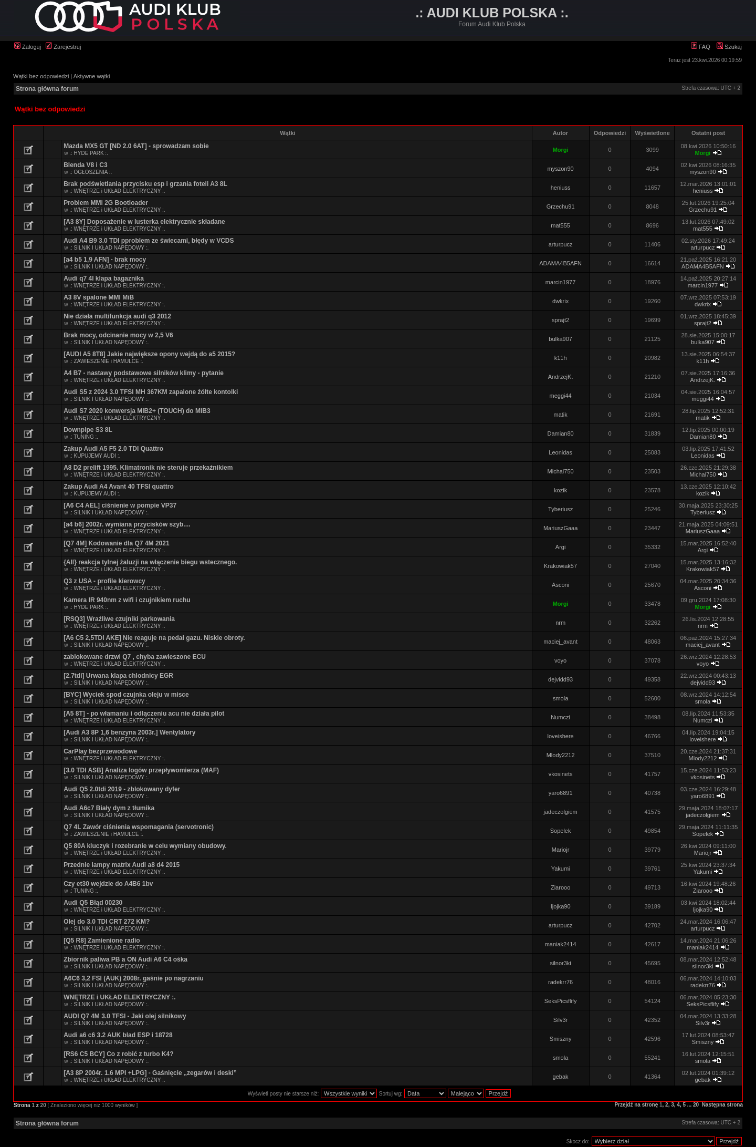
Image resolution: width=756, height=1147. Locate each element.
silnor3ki (560, 963)
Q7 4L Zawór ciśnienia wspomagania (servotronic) (139, 827)
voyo (560, 660)
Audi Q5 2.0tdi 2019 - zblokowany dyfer (122, 789)
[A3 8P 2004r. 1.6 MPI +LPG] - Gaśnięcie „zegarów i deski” (150, 1073)
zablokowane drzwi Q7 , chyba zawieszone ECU (135, 656)
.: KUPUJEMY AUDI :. (94, 456)
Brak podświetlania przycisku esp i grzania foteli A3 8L (145, 184)
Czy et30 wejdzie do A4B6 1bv (108, 883)
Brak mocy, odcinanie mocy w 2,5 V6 (118, 335)
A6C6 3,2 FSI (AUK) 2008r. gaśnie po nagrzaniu (134, 978)
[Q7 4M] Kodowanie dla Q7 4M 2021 (116, 543)
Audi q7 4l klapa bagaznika (104, 278)
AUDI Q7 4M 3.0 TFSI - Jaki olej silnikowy (125, 1016)
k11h (560, 358)
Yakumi (560, 868)
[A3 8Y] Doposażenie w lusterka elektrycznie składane (144, 221)
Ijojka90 (561, 906)
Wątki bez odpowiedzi (41, 76)
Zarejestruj (63, 47)
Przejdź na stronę (636, 1105)
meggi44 (561, 395)
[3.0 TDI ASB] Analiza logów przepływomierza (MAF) (141, 770)
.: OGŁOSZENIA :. (90, 172)
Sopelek (560, 831)
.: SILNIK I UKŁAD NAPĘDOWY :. (109, 248)
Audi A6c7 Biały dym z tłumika (109, 808)
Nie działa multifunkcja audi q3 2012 (117, 316)
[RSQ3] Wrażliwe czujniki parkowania (119, 619)
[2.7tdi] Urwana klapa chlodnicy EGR (118, 675)
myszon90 (561, 169)
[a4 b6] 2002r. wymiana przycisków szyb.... (127, 524)
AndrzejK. (560, 377)
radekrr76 (560, 982)
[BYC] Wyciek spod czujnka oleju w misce (126, 694)
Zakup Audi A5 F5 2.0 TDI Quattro (113, 448)
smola (560, 698)
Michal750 (561, 471)
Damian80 (561, 433)
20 (696, 1105)
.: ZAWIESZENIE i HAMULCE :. (106, 361)
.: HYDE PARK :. (88, 153)
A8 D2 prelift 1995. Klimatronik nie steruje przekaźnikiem (148, 467)
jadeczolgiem (561, 812)
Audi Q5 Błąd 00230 (93, 902)
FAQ (700, 47)
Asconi (560, 585)
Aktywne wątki (92, 76)
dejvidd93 (560, 679)
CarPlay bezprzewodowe (100, 751)
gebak (561, 1076)
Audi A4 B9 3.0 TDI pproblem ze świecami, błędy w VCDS (149, 240)
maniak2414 (560, 944)
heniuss (561, 187)
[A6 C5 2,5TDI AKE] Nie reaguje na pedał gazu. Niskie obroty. (154, 638)
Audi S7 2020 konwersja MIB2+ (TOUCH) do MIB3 (137, 411)
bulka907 (560, 339)
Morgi (561, 150)
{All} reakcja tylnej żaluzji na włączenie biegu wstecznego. (150, 562)
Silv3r (560, 1020)
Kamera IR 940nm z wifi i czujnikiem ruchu (127, 600)
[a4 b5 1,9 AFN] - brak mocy (105, 259)
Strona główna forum (47, 88)
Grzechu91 (561, 206)
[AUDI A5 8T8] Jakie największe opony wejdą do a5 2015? (149, 354)
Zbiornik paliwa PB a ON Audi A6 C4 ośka (125, 959)
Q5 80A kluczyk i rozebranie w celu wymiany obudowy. (145, 846)
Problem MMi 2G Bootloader (106, 202)
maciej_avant (560, 641)
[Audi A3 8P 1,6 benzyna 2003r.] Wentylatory (129, 732)
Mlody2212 (561, 755)
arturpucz (561, 244)
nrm (560, 622)
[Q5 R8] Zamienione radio (102, 940)
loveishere (561, 736)
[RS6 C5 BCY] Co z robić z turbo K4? (118, 1054)
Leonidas (560, 452)
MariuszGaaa (560, 528)
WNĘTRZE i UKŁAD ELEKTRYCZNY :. (119, 997)
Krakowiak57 (560, 566)
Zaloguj (27, 47)
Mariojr (561, 849)
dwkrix (560, 301)
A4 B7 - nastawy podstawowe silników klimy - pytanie (144, 373)
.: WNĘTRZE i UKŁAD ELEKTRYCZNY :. (117, 191)
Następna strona (722, 1105)
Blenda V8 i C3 (85, 165)
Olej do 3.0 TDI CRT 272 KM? (107, 921)
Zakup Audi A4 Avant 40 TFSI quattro (119, 486)
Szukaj (729, 47)
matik (560, 414)
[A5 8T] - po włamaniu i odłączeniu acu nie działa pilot (144, 713)
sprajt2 (560, 320)
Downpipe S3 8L (88, 429)
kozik (560, 490)
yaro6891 (561, 793)
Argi (560, 547)
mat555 (560, 225)
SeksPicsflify (560, 1001)
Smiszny (561, 1039)
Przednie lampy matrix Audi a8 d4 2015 (122, 865)
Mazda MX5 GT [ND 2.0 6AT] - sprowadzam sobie (136, 146)
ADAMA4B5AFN (560, 263)
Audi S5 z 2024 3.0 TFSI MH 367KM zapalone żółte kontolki (151, 392)
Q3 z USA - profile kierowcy (104, 581)
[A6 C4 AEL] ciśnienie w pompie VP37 (120, 505)
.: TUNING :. (83, 437)
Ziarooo (560, 887)
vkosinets (561, 774)
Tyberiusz (560, 509)
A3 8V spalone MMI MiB (99, 297)
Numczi (560, 717)
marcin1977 (560, 282)
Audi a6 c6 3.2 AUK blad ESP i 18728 (118, 1035)
